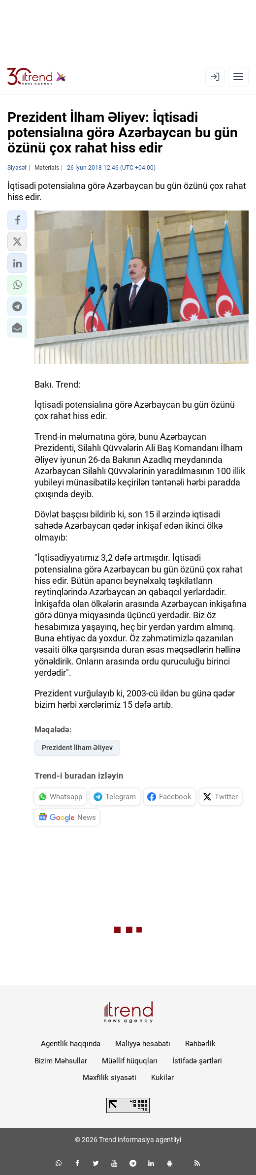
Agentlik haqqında (70, 1043)
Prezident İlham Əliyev (77, 748)
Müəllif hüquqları (130, 1060)
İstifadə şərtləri (197, 1060)
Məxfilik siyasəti (109, 1077)
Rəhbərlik (200, 1043)
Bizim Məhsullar (60, 1060)
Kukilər (162, 1077)
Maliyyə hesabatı (142, 1043)
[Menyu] (238, 77)
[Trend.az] (36, 77)
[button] (17, 220)
